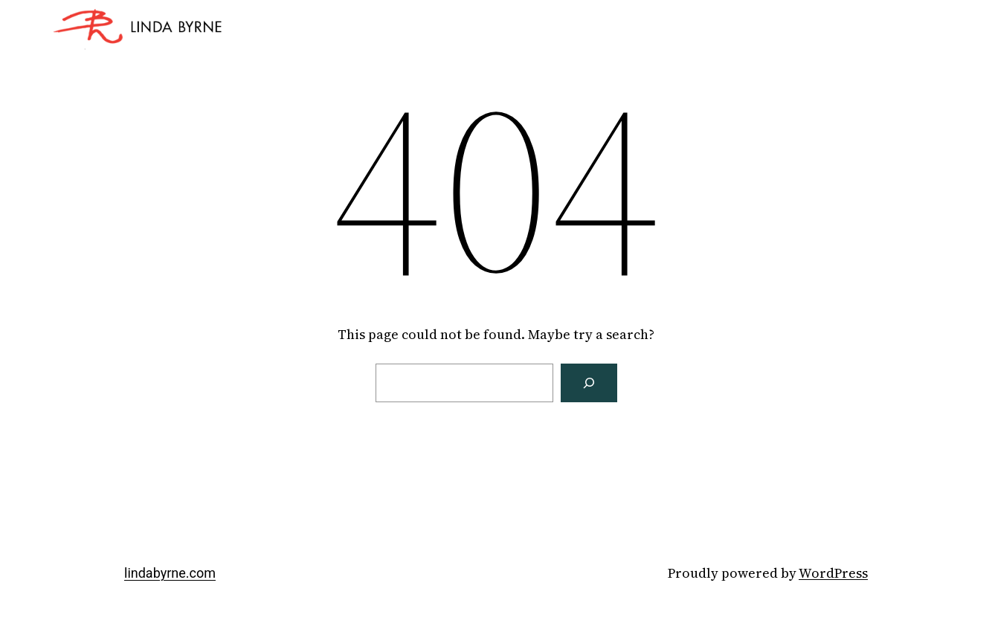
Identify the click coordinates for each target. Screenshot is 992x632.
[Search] (589, 383)
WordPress (833, 573)
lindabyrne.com (170, 573)
